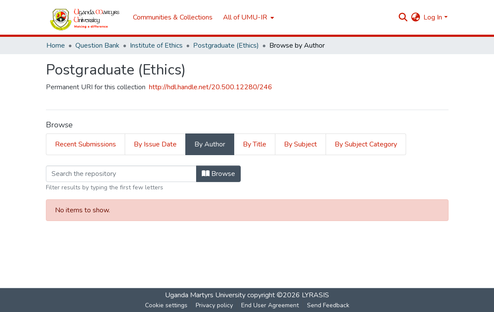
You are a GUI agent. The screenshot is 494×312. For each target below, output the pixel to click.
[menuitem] (247, 17)
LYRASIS (315, 295)
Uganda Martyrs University (205, 295)
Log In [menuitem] (432, 17)
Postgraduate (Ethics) (226, 45)
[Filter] (121, 174)
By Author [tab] (209, 144)
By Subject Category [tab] (366, 144)
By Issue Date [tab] (155, 144)
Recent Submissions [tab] (85, 144)
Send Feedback (328, 305)
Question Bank (97, 45)
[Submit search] (402, 17)
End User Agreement (270, 305)
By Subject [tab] (300, 144)
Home (55, 45)
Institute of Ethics (156, 45)
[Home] (85, 17)
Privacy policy (214, 305)
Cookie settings (166, 305)
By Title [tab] (254, 144)
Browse (218, 174)
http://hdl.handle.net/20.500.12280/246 (210, 87)
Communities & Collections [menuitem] (173, 17)
